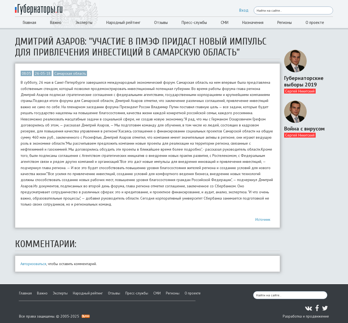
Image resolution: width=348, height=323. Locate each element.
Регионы (284, 22)
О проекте (315, 22)
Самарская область (70, 73)
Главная (29, 22)
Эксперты (83, 22)
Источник (262, 219)
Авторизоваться (33, 263)
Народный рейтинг (123, 22)
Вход (243, 10)
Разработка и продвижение (306, 316)
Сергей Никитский (300, 91)
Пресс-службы (194, 22)
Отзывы (161, 22)
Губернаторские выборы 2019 (304, 81)
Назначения (252, 22)
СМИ (224, 22)
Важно (55, 22)
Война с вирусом (304, 128)
